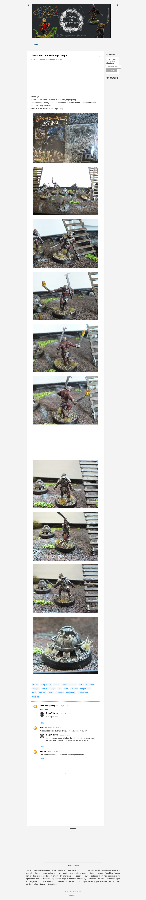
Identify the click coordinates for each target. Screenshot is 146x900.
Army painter (46, 684)
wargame (60, 693)
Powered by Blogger (73, 891)
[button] (98, 55)
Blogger (43, 751)
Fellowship (65, 44)
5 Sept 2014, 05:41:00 (54, 727)
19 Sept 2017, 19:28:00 (53, 751)
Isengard (36, 689)
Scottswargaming (47, 706)
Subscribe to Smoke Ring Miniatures (111, 61)
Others (76, 44)
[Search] (117, 5)
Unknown (43, 727)
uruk (34, 693)
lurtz (59, 689)
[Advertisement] (112, 129)
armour (35, 684)
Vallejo (50, 693)
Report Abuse (73, 895)
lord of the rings (48, 689)
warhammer (83, 693)
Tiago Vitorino (52, 713)
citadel (56, 684)
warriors (35, 697)
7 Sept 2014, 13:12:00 (65, 735)
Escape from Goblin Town (45, 44)
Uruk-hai (42, 693)
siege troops (85, 689)
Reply (42, 723)
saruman (74, 689)
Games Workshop (86, 684)
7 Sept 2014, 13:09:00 (65, 713)
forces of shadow (69, 684)
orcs (66, 689)
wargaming (70, 693)
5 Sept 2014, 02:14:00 (62, 706)
